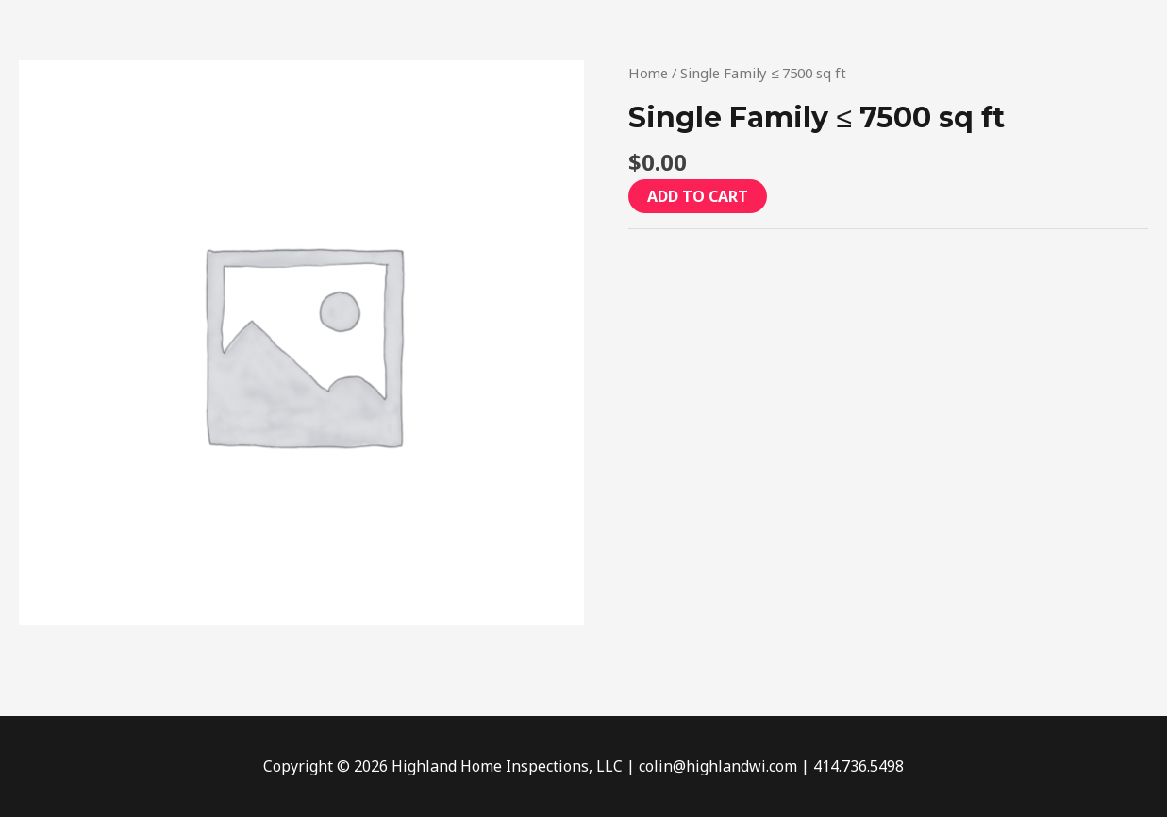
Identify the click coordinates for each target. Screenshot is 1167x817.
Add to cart (697, 196)
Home (648, 72)
